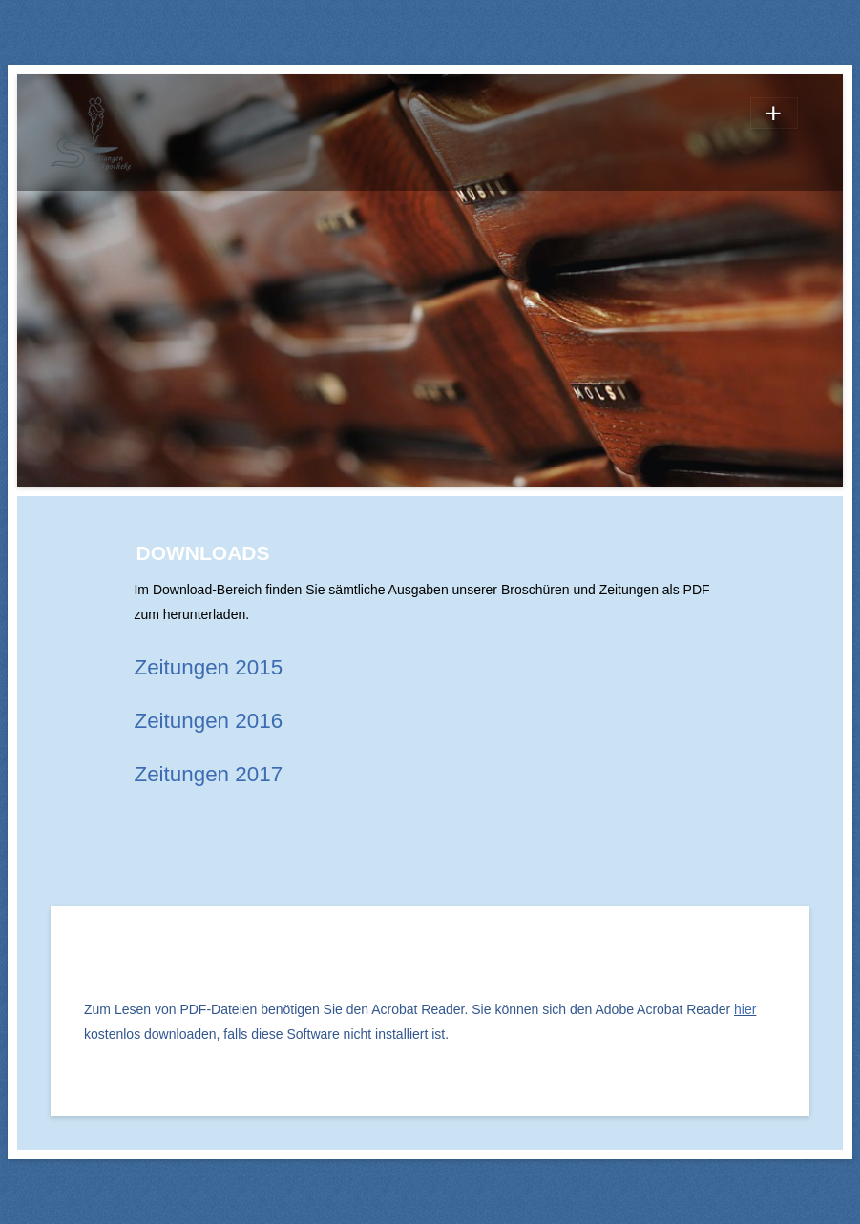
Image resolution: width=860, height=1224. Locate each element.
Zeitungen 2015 (208, 667)
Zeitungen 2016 (208, 721)
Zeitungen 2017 (208, 774)
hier (745, 1009)
